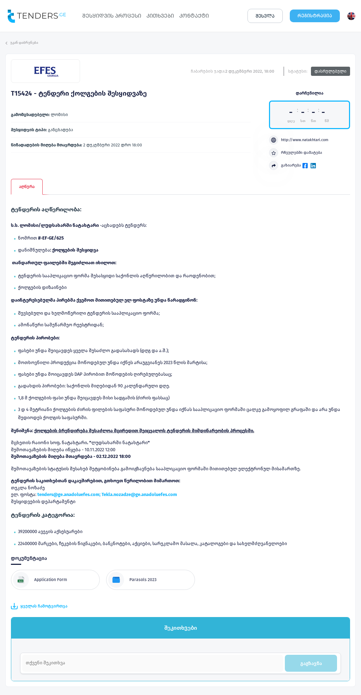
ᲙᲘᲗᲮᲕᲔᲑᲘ (160, 16)
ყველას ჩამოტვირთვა (39, 606)
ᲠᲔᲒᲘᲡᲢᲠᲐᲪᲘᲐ (315, 15)
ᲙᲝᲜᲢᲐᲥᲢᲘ (194, 16)
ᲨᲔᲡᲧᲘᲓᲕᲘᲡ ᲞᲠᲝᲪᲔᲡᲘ (111, 16)
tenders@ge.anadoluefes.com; (69, 494)
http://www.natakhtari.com (298, 140)
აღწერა (27, 186)
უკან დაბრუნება (21, 43)
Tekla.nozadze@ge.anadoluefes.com (139, 494)
